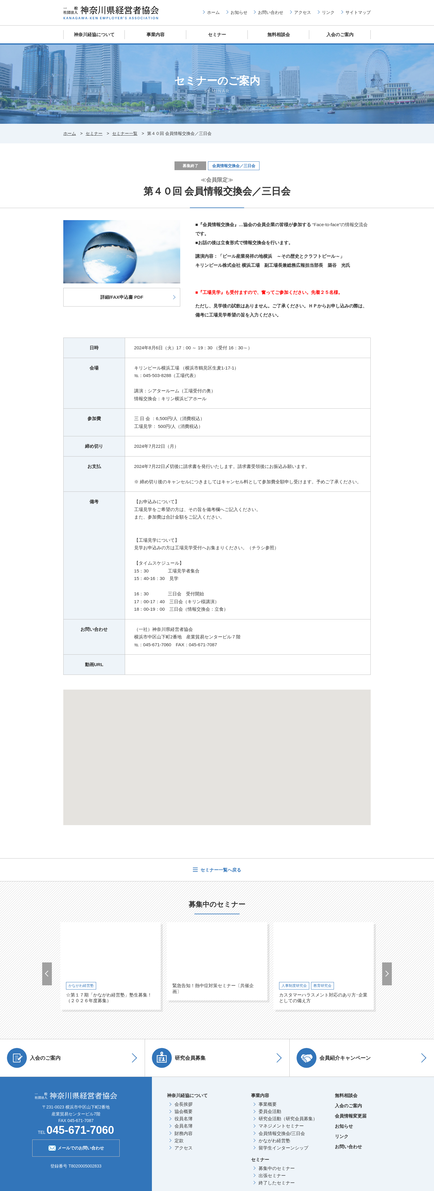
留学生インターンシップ (283, 1147)
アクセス (302, 12)
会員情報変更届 (350, 1115)
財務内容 (184, 1133)
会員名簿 (184, 1125)
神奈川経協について (94, 34)
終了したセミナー (277, 1182)
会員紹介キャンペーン (334, 1058)
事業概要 (268, 1103)
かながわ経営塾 (274, 1140)
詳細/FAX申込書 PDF (121, 296)
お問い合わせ (270, 12)
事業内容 (155, 34)
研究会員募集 (179, 1058)
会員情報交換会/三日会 (282, 1133)
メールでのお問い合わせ (76, 1147)
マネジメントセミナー (281, 1125)
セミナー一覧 (124, 133)
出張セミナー (272, 1175)
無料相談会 (278, 34)
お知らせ (239, 12)
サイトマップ (358, 12)
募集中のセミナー (277, 1168)
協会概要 (184, 1111)
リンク (328, 12)
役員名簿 (184, 1118)
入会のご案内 (340, 34)
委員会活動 (270, 1111)
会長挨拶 (184, 1103)
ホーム (213, 12)
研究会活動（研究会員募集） (288, 1118)
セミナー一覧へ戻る (220, 869)
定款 (179, 1140)
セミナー (217, 34)
